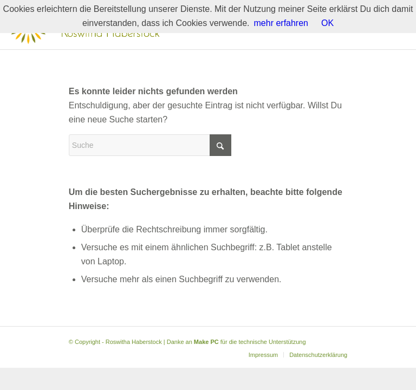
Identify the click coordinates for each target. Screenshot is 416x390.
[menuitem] (263, 355)
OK (327, 23)
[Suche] (150, 145)
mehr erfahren (281, 23)
